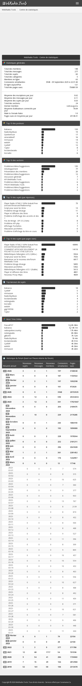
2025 (9, 392)
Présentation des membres (15, 171)
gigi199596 (8, 309)
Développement (11, 169)
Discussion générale (12, 177)
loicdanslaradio (10, 150)
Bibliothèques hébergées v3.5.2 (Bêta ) (20, 254)
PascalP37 (8, 325)
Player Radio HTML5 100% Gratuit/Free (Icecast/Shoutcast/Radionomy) (21, 204)
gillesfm (7, 335)
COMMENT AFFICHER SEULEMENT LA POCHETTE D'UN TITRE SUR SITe (20, 250)
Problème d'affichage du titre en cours (20, 231)
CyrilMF (7, 145)
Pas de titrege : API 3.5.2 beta (16, 220)
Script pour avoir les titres (15, 208)
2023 (9, 402)
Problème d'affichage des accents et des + (21, 217)
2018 (9, 667)
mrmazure (8, 140)
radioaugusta (72, 106)
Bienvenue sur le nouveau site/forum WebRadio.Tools (20, 260)
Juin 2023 (9, 447)
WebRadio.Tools (14, 3)
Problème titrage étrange (15, 210)
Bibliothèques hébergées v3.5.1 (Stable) (21, 269)
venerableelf (9, 137)
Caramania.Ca (65, 682)
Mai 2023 (9, 452)
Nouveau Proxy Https (13, 274)
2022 (9, 647)
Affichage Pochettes (12, 226)
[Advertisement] (41, 32)
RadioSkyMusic (10, 132)
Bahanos (8, 129)
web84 (7, 142)
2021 (9, 652)
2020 (9, 657)
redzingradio (9, 301)
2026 (9, 371)
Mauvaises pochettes (13, 228)
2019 (9, 662)
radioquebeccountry (12, 330)
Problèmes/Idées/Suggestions (17, 166)
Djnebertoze (9, 134)
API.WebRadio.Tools (12, 179)
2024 (9, 397)
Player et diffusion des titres (16, 213)
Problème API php (12, 223)
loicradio (7, 153)
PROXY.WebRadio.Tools (14, 184)
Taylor (7, 147)
